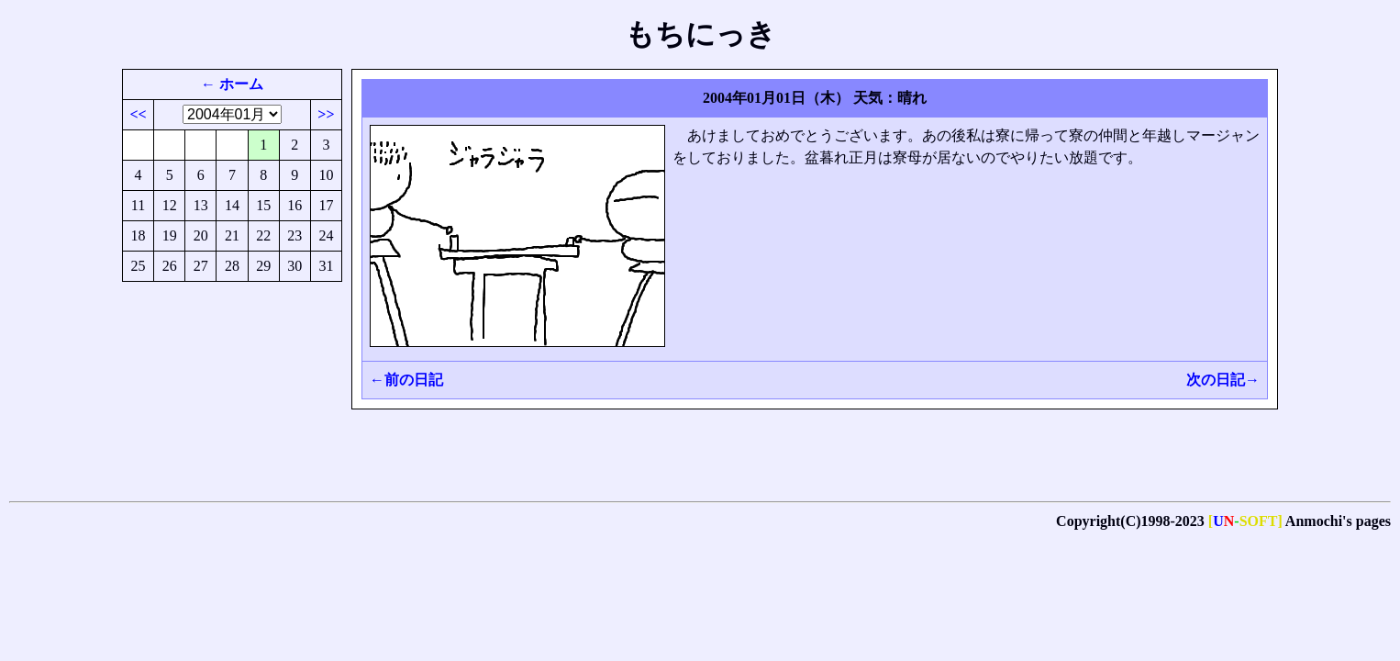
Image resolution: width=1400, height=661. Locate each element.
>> (325, 114)
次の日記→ (1223, 379)
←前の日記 (406, 379)
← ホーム (232, 84)
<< (137, 114)
